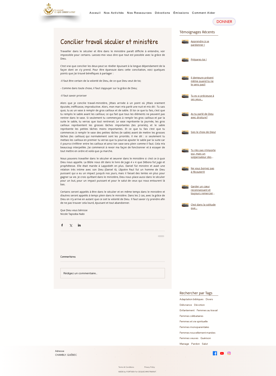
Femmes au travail (207, 310)
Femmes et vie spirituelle (194, 321)
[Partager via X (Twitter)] (70, 225)
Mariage (184, 343)
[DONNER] (224, 21)
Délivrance (186, 304)
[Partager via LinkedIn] (79, 225)
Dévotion (199, 304)
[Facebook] (215, 353)
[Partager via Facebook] (62, 225)
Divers (209, 299)
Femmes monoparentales (194, 327)
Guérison (205, 338)
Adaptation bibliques (191, 299)
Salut (205, 343)
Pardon (195, 343)
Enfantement (187, 310)
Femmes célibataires (191, 316)
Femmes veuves (189, 338)
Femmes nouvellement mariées (197, 332)
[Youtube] (222, 353)
